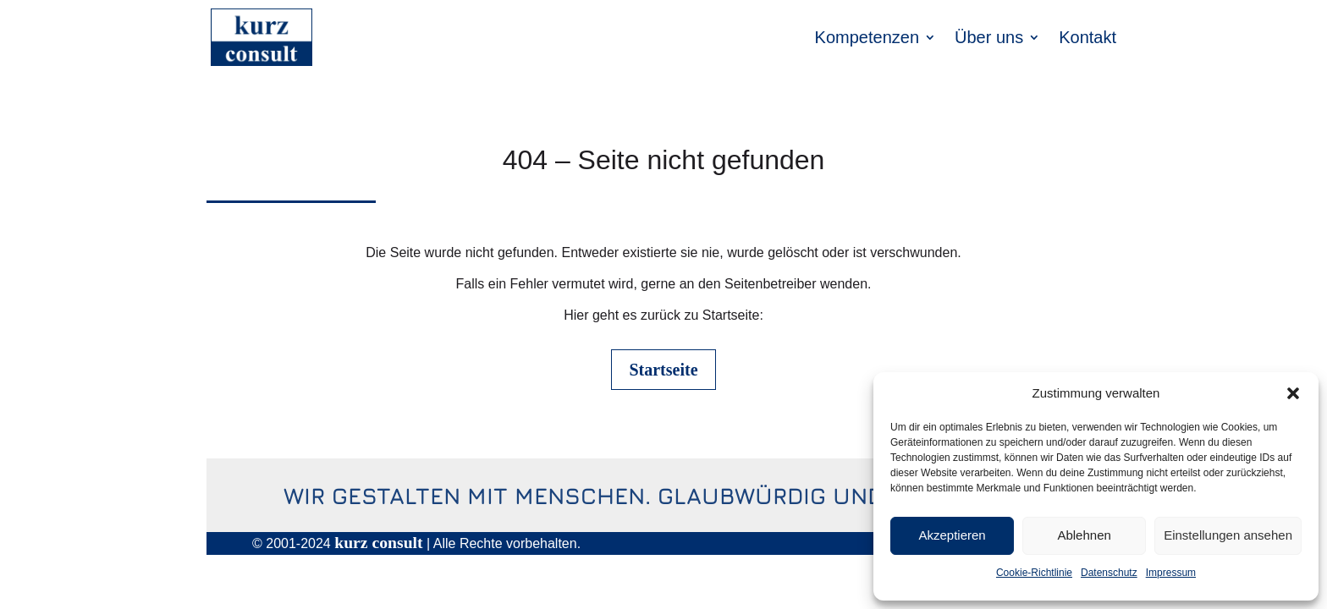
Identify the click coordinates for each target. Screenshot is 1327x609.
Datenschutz (1109, 573)
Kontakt (1087, 37)
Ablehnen (1083, 535)
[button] (1293, 393)
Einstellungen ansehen (1228, 535)
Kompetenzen (867, 37)
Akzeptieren (951, 535)
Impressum (1171, 573)
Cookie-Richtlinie (1034, 573)
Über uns (989, 37)
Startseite (663, 369)
